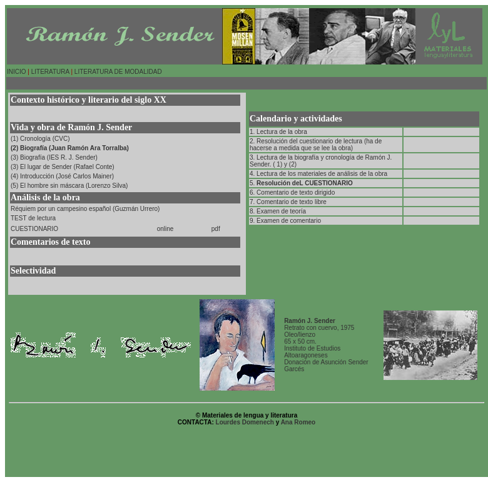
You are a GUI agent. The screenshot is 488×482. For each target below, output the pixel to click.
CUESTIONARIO (34, 228)
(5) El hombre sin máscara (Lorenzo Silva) (69, 185)
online (165, 228)
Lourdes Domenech (246, 422)
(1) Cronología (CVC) (40, 138)
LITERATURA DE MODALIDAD (118, 71)
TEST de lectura (33, 218)
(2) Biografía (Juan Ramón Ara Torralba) (70, 148)
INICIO (16, 71)
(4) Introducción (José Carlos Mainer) (62, 176)
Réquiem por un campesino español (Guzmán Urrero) (85, 208)
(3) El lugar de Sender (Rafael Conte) (62, 166)
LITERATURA (49, 71)
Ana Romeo (298, 422)
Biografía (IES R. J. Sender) (59, 157)
